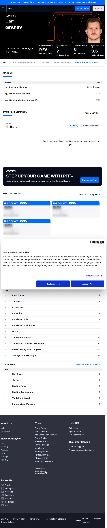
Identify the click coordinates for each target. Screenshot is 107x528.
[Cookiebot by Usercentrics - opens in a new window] (92, 243)
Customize (53, 284)
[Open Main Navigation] (3, 8)
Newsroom (5, 431)
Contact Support (76, 447)
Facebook (9, 495)
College (4, 457)
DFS (3, 453)
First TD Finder (41, 431)
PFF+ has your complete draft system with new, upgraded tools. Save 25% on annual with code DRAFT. (53, 2)
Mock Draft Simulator (44, 462)
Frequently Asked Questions (81, 450)
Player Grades (41, 438)
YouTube (9, 492)
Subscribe (73, 428)
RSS (7, 505)
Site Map (5, 519)
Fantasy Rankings (43, 455)
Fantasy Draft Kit (42, 452)
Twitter (8, 485)
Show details (92, 276)
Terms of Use (36, 519)
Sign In (98, 8)
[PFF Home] (10, 8)
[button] (89, 184)
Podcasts (9, 502)
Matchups (39, 448)
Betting (4, 447)
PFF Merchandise (76, 435)
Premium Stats (41, 442)
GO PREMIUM (83, 8)
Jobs (3, 428)
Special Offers (75, 431)
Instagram (9, 489)
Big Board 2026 (41, 458)
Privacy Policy (19, 519)
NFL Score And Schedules (46, 435)
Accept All (87, 284)
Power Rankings (42, 445)
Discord (8, 499)
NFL (2, 443)
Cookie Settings (8, 522)
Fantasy (4, 450)
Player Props (40, 428)
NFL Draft (5, 460)
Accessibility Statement (56, 519)
